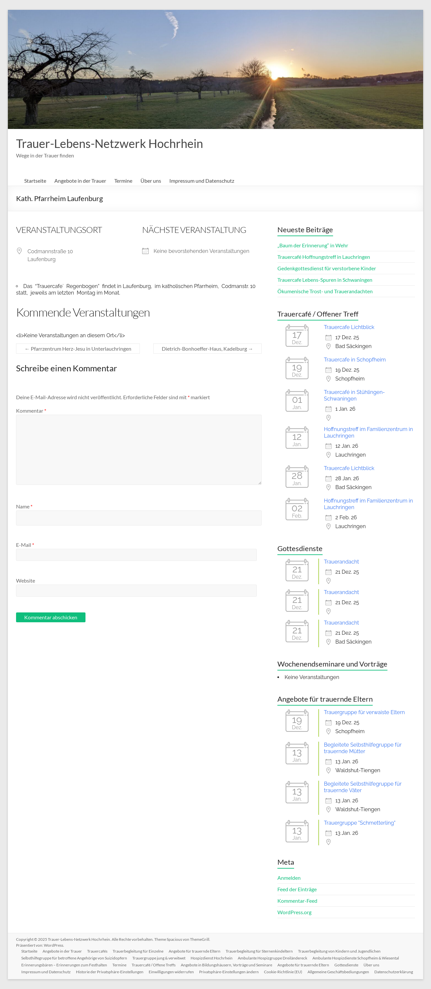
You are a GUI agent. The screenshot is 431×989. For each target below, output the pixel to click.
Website (25, 580)
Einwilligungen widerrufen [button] (171, 971)
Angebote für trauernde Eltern (194, 951)
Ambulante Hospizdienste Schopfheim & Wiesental (355, 958)
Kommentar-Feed (297, 900)
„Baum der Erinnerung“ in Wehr (312, 245)
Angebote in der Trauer (80, 180)
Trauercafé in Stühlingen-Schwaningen (354, 395)
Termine (123, 180)
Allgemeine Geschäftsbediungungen (338, 971)
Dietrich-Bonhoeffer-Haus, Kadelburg (207, 348)
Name (24, 506)
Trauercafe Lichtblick (349, 327)
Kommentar (31, 410)
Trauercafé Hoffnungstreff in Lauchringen (323, 257)
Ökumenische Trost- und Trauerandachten (325, 291)
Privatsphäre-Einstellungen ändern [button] (229, 971)
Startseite (35, 180)
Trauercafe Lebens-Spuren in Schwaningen (324, 280)
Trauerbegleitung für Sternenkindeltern (259, 951)
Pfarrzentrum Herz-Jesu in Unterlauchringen (78, 348)
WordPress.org (294, 912)
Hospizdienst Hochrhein (212, 958)
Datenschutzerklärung (393, 971)
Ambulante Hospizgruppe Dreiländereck (272, 958)
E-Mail (25, 545)
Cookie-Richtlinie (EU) (283, 971)
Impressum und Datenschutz (201, 180)
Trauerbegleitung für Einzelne (138, 951)
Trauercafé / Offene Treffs (154, 964)
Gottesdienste (346, 964)
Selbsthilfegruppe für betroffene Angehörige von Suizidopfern (74, 958)
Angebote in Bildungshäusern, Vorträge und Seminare (226, 964)
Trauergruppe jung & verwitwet (158, 958)
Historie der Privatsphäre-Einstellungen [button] (109, 971)
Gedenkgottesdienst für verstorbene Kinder (326, 268)
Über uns (151, 180)
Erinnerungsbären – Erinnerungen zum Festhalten (64, 964)
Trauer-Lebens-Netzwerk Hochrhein (109, 143)
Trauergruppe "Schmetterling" (360, 823)
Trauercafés (97, 951)
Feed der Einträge (297, 889)
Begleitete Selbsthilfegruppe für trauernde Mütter (363, 748)
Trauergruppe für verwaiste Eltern (364, 712)
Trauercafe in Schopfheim (355, 360)
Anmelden (289, 878)
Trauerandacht (341, 562)
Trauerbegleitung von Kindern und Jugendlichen (339, 951)
